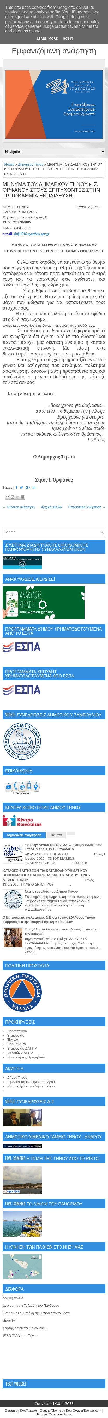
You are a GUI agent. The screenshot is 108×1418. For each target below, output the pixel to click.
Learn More (47, 38)
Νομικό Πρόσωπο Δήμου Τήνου (31, 1086)
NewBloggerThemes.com (83, 1410)
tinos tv (9, 1321)
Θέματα (56, 835)
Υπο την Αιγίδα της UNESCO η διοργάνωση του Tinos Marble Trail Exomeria (63, 847)
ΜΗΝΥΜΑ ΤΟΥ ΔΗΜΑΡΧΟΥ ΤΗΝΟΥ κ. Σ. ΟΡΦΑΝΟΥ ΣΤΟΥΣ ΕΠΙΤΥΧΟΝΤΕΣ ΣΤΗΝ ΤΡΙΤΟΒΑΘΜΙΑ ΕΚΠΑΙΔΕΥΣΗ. (51, 190)
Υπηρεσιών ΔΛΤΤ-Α (22, 1048)
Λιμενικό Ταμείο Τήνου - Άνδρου (31, 1082)
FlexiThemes (28, 1410)
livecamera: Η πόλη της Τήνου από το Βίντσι (36, 1313)
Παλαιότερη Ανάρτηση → (87, 507)
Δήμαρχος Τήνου (30, 164)
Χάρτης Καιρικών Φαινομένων (25, 1328)
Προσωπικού (17, 1031)
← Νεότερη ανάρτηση (19, 507)
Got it (68, 38)
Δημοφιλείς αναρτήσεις (24, 835)
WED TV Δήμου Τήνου (20, 1336)
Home (9, 164)
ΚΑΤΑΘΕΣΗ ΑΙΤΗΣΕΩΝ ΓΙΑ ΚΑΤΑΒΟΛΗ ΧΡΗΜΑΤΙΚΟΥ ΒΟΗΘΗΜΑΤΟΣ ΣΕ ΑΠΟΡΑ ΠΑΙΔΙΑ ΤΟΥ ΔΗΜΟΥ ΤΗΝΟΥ (47, 873)
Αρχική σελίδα (51, 507)
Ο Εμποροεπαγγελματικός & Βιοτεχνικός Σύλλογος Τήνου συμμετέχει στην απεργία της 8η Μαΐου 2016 (49, 919)
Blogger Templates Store (54, 1414)
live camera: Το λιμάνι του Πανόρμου (31, 1305)
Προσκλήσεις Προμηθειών (26, 1057)
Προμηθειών (16, 1044)
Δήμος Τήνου (17, 1077)
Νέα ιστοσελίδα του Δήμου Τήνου (51, 891)
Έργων (12, 1040)
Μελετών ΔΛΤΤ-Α (20, 1053)
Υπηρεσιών (16, 1035)
